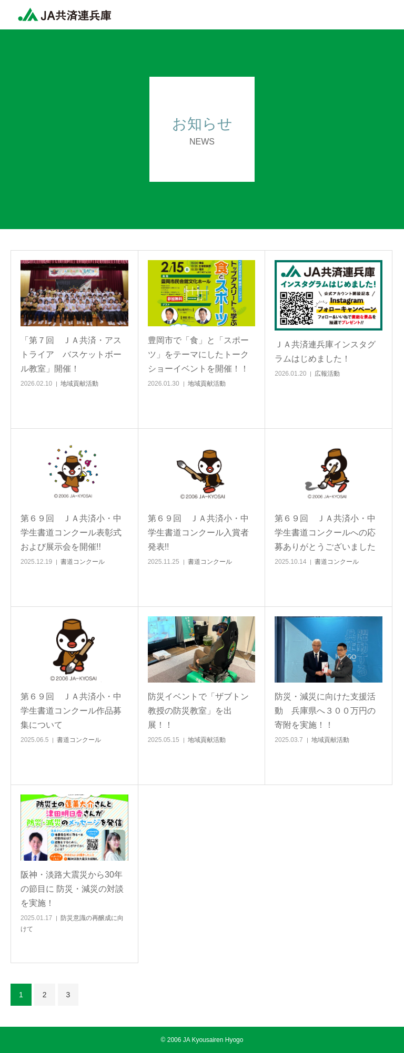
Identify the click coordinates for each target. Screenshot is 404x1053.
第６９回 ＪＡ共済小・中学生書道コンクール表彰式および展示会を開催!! (71, 532)
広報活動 (327, 373)
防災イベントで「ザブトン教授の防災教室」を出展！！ (198, 710)
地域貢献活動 (79, 383)
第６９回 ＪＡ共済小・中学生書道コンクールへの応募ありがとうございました (325, 532)
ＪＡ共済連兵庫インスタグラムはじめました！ (325, 351)
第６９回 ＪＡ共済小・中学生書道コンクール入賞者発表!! (198, 532)
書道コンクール (82, 561)
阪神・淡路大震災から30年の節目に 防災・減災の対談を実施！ (72, 888)
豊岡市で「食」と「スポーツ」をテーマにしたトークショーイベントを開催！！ (198, 354)
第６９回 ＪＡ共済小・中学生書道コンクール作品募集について (71, 710)
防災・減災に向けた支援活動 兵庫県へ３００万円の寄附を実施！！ (325, 710)
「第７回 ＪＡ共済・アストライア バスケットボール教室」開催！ (71, 354)
